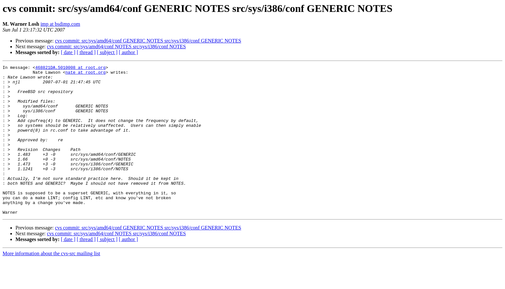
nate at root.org (85, 74)
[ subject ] (107, 52)
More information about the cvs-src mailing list (51, 283)
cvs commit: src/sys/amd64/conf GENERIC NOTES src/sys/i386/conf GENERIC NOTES (148, 40)
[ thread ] (86, 52)
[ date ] (68, 52)
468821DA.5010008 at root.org (70, 68)
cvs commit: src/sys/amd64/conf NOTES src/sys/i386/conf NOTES (116, 46)
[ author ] (128, 52)
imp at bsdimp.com (60, 24)
